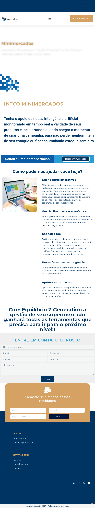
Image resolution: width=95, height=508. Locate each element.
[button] (85, 5)
